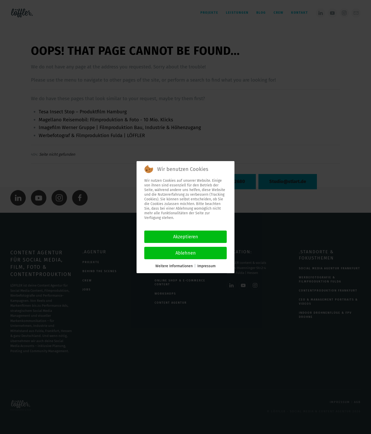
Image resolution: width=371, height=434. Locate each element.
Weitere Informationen (174, 266)
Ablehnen (185, 253)
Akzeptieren (185, 237)
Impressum (206, 266)
